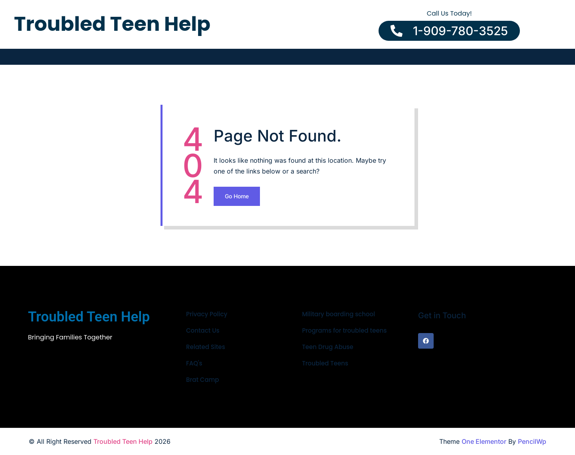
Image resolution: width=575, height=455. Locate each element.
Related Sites (205, 347)
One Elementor (484, 441)
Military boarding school (338, 314)
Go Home (237, 196)
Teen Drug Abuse (327, 347)
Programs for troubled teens (344, 330)
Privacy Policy (206, 314)
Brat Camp (202, 379)
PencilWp (532, 441)
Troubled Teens (325, 363)
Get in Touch (442, 315)
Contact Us (203, 330)
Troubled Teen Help (123, 441)
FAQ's (194, 363)
